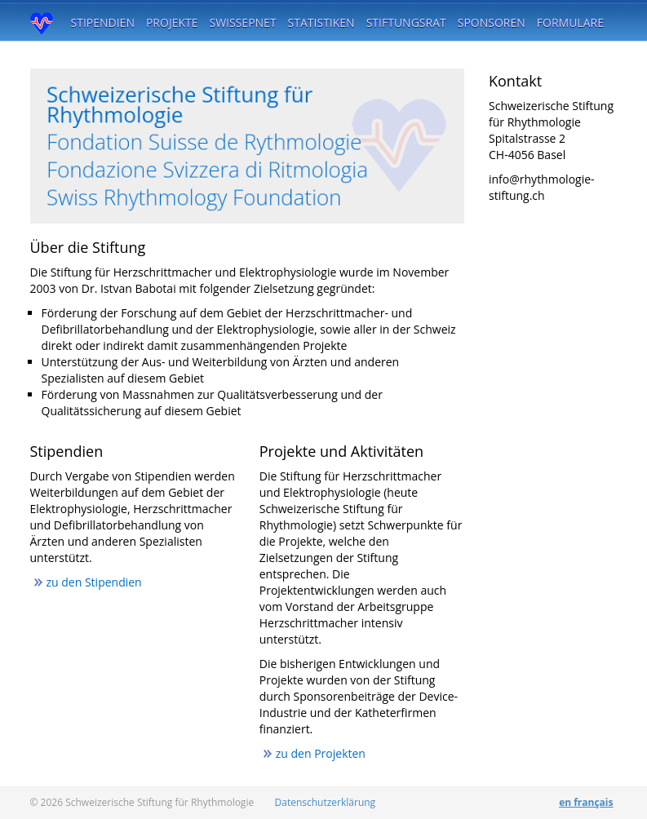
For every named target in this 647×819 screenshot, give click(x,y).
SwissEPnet (243, 22)
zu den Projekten (321, 753)
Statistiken (321, 22)
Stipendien (103, 22)
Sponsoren (491, 22)
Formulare (570, 22)
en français (586, 802)
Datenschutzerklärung (325, 802)
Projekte (172, 22)
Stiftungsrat (406, 22)
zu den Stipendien (94, 582)
